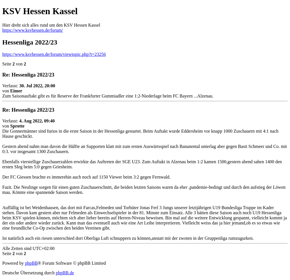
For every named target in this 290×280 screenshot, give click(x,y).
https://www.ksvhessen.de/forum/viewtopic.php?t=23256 (54, 54)
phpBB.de (65, 272)
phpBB (31, 263)
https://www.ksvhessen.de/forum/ (32, 30)
